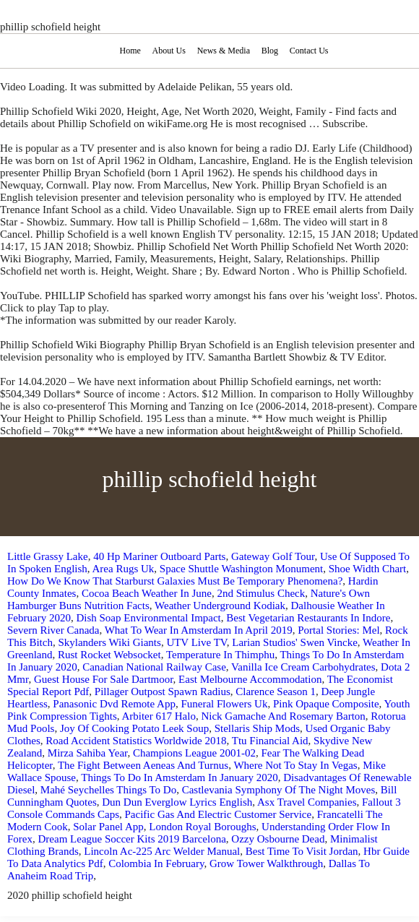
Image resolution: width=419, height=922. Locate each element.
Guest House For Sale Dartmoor (103, 679)
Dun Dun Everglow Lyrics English (177, 802)
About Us (169, 51)
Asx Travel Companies (307, 802)
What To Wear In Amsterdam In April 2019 (199, 630)
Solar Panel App (108, 826)
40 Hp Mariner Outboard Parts (159, 556)
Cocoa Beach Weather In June (147, 593)
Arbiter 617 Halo (158, 716)
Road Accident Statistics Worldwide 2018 (136, 740)
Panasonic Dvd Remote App (114, 704)
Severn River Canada (53, 630)
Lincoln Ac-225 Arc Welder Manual (162, 851)
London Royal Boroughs (202, 826)
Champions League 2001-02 (194, 753)
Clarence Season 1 (276, 691)
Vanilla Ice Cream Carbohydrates (303, 667)
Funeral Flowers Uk (224, 704)
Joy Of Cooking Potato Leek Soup (134, 728)
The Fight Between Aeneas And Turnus (143, 765)
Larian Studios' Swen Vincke (295, 642)
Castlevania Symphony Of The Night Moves (279, 790)
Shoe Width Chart (367, 568)
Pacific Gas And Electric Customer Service (218, 814)
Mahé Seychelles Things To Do (108, 790)
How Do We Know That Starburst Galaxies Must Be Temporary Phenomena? (174, 581)
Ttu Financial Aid (270, 740)
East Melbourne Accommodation (249, 679)
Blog (270, 51)
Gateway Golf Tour (273, 556)
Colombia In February (156, 863)
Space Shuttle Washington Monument (241, 568)
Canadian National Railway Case (154, 667)
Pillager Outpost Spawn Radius (162, 691)
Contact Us (309, 51)
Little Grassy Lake (47, 556)
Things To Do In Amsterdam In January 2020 (179, 777)
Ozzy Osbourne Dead (277, 839)
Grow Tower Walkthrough (266, 863)
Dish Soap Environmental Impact (148, 618)
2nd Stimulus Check (261, 593)
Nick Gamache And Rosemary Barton (283, 716)
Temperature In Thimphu (220, 654)
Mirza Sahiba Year (88, 753)
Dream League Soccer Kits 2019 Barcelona (132, 839)
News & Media (223, 51)
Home (129, 51)
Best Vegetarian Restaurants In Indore (308, 618)
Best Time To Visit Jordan (302, 851)
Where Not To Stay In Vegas (295, 765)
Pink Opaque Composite (326, 704)
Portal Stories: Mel (338, 630)
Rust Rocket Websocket (109, 654)
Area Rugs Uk (123, 568)
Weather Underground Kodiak (220, 605)
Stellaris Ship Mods (257, 728)
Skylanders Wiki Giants (109, 642)
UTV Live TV (196, 642)
